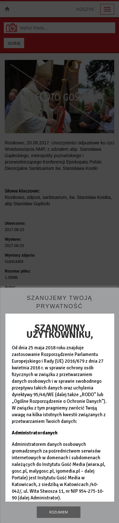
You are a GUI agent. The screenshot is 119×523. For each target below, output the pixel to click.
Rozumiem (58, 512)
